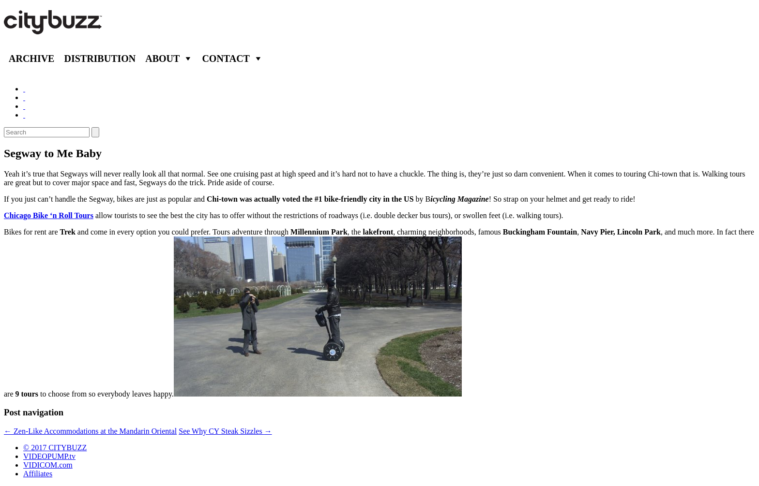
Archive (31, 58)
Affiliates (37, 474)
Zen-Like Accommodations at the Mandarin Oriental (90, 431)
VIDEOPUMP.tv (49, 456)
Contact (226, 58)
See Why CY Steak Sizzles (225, 431)
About (162, 58)
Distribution (100, 58)
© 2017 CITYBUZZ (55, 447)
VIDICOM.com (48, 465)
